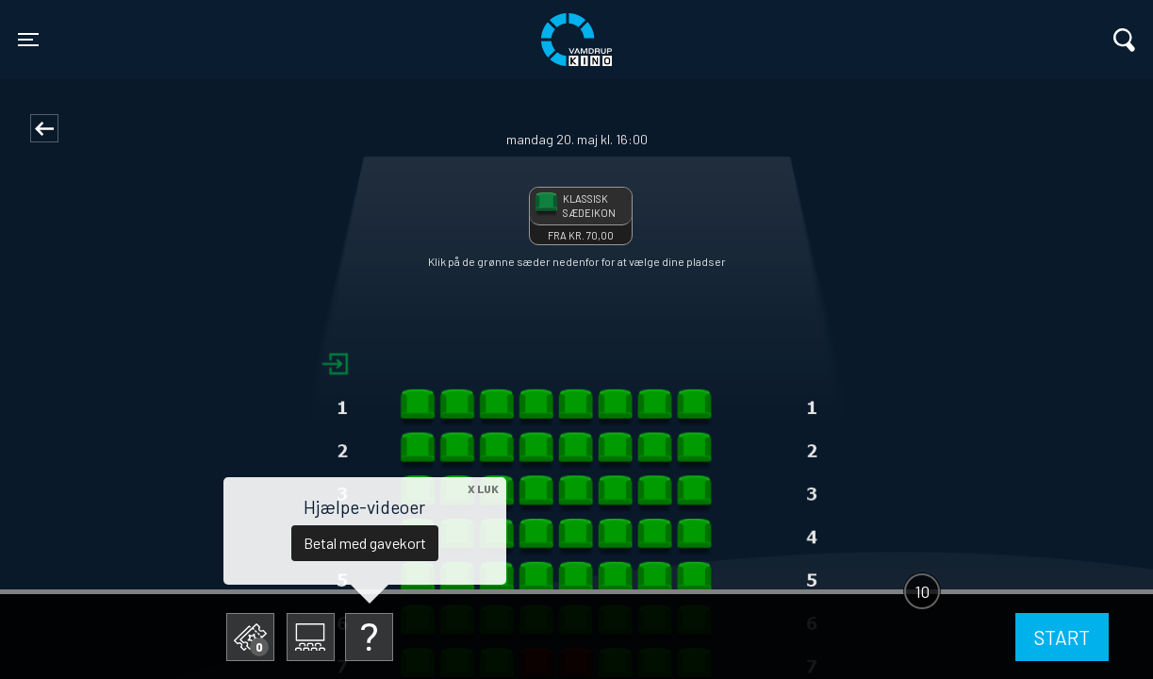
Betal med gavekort (365, 543)
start (1062, 637)
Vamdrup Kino (291, 27)
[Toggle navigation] (28, 39)
